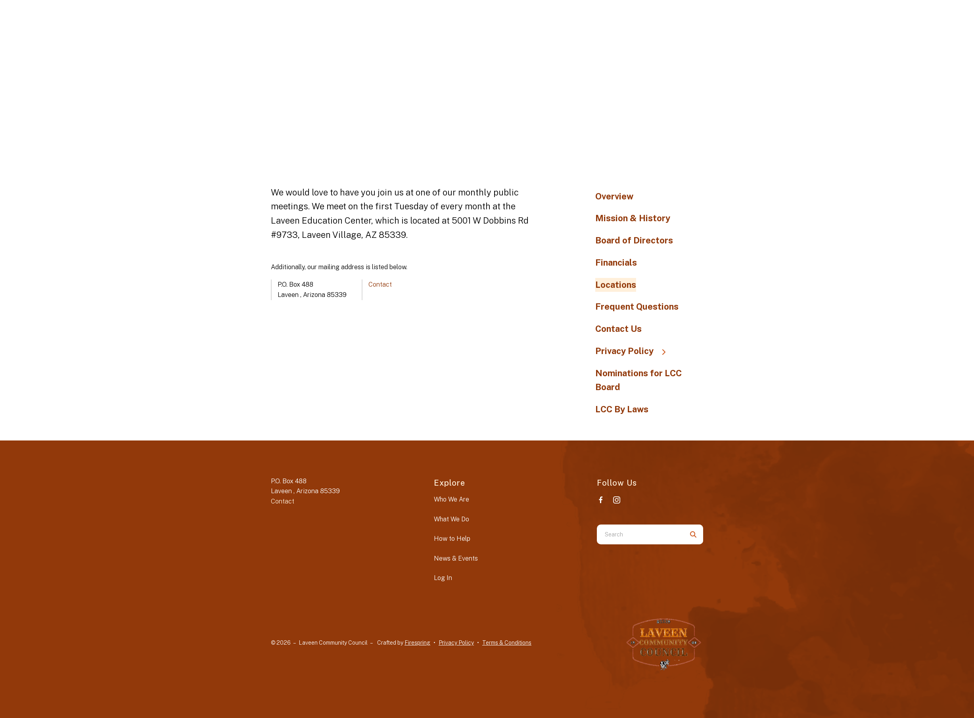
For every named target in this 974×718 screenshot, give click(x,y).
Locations (615, 285)
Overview (614, 196)
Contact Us (618, 329)
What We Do (451, 519)
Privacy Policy (634, 351)
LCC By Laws (621, 409)
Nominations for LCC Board (638, 380)
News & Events (456, 558)
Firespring (417, 642)
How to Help (452, 538)
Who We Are (451, 499)
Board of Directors (634, 240)
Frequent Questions (637, 306)
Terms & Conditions (506, 642)
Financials (616, 262)
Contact (380, 284)
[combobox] (640, 534)
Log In (443, 578)
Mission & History (632, 218)
